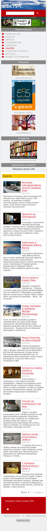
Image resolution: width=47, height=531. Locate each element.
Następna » (39, 492)
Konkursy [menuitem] (11, 45)
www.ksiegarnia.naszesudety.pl (23, 160)
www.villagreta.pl (23, 133)
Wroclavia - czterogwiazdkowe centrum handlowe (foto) (31, 186)
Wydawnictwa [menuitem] (13, 42)
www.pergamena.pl (23, 78)
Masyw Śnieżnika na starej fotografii (31, 339)
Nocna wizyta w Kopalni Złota (30, 279)
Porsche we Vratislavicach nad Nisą (31, 404)
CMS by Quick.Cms (12, 516)
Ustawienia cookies (23, 520)
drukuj (7, 509)
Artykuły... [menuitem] (11, 54)
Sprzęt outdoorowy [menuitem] (17, 57)
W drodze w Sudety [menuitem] (16, 51)
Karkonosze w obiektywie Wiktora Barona (31, 245)
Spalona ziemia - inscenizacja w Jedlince (30, 437)
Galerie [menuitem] (9, 48)
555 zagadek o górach (23, 113)
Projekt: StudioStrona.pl (35, 516)
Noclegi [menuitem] (10, 37)
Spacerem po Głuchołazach (29, 215)
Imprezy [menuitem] (10, 40)
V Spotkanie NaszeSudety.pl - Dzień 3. (30, 466)
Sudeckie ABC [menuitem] (13, 34)
